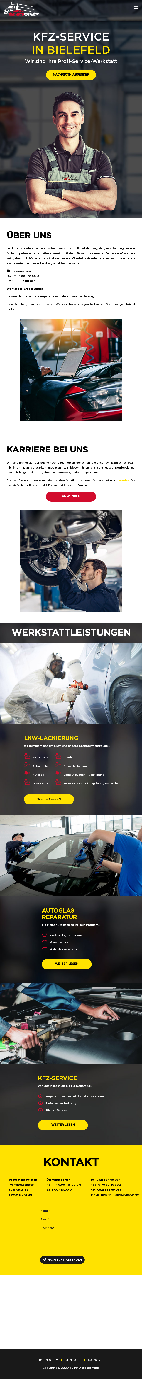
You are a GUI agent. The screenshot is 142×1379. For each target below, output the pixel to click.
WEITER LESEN (49, 799)
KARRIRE (95, 1360)
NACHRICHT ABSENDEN (62, 1259)
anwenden (71, 496)
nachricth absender (71, 74)
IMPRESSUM (48, 1360)
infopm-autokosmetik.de (119, 1194)
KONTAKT (73, 1360)
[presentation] (68, 1243)
